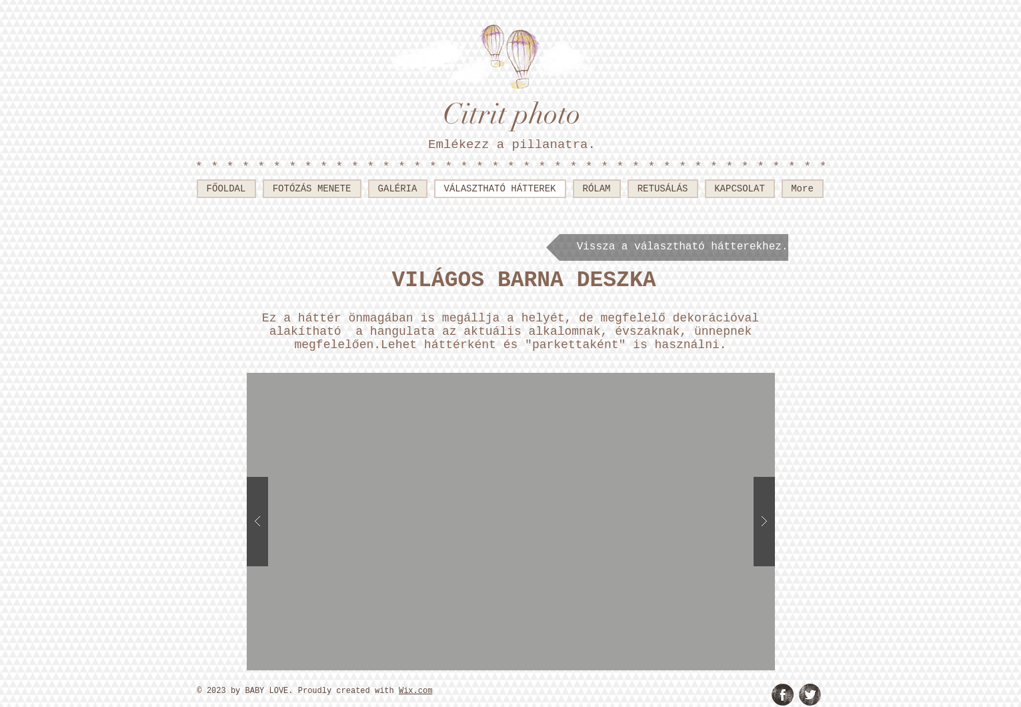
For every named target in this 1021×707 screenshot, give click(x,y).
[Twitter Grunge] (810, 695)
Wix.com (415, 691)
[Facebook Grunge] (783, 695)
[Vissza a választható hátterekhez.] (667, 247)
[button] (511, 521)
